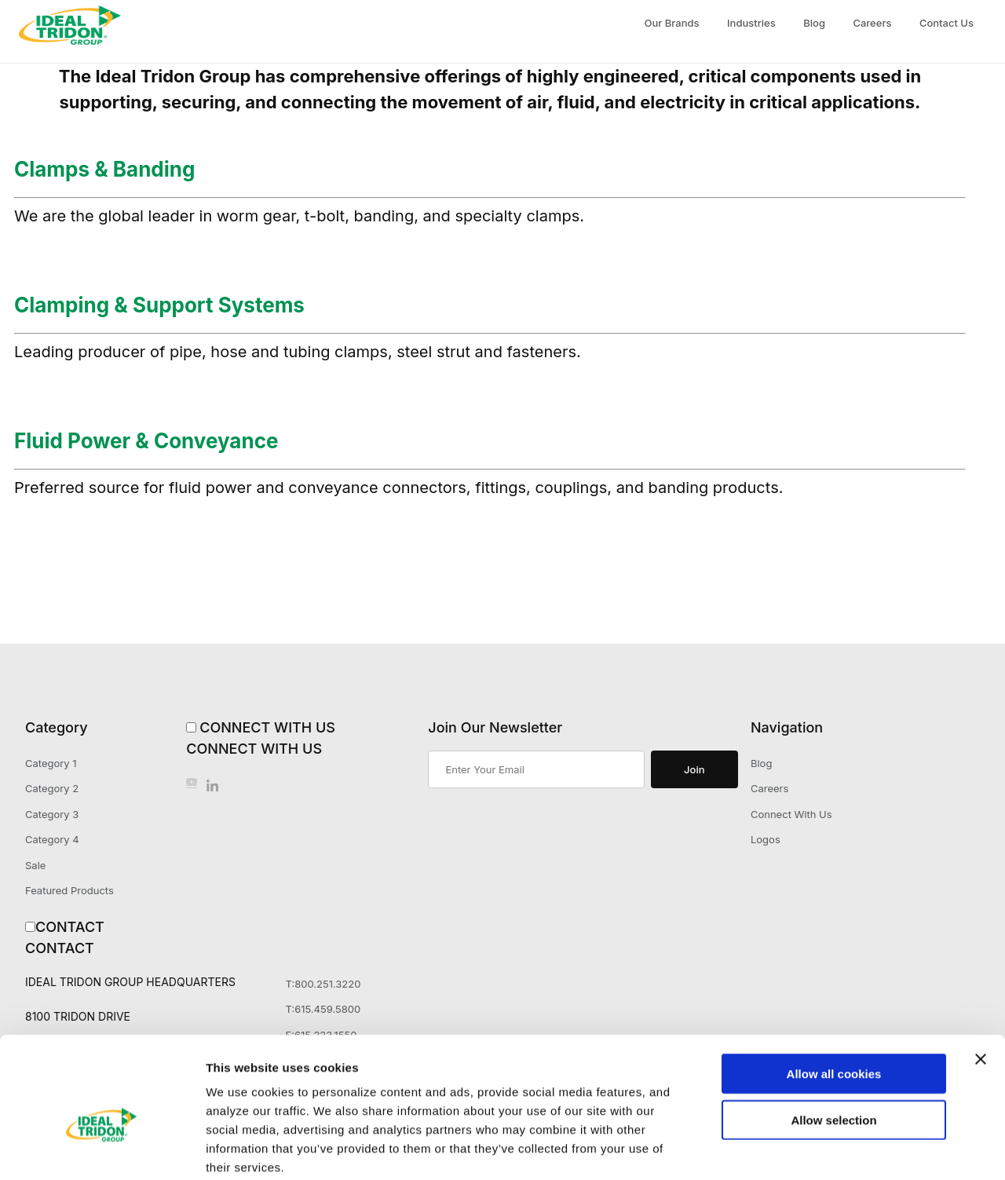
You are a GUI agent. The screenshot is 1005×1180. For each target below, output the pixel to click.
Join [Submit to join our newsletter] (694, 769)
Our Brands (672, 22)
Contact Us (946, 22)
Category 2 (52, 788)
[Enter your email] (536, 769)
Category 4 (52, 839)
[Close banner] (980, 977)
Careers (872, 22)
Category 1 (51, 763)
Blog (814, 22)
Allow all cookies (834, 992)
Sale (35, 865)
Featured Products (69, 890)
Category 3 (52, 814)
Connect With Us (267, 727)
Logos (765, 839)
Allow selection (833, 1038)
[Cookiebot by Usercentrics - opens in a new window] (101, 1149)
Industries (751, 22)
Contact (69, 927)
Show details (824, 1149)
